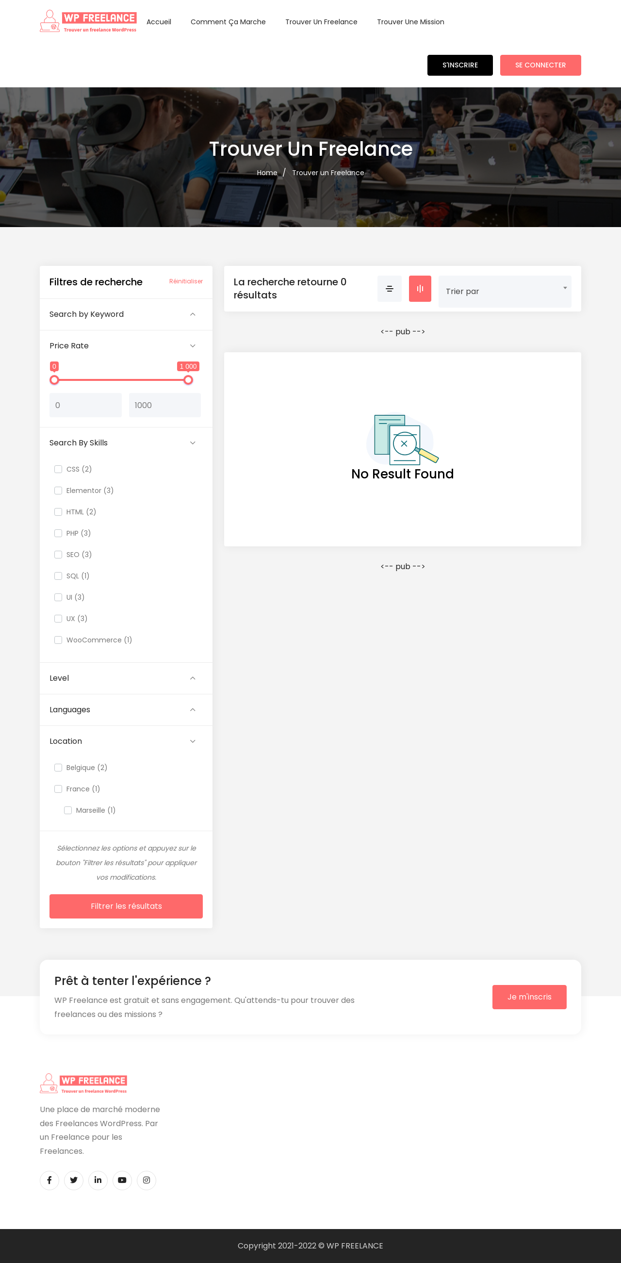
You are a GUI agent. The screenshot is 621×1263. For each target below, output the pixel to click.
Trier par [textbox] (462, 291)
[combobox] (505, 288)
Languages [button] (69, 709)
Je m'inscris (529, 996)
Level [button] (59, 678)
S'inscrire (460, 65)
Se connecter (540, 65)
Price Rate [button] (69, 345)
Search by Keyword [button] (86, 314)
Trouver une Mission (410, 22)
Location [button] (65, 741)
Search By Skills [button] (78, 442)
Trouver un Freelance (321, 22)
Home (267, 173)
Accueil (159, 22)
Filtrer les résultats (126, 906)
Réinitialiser (186, 281)
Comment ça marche (228, 22)
